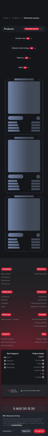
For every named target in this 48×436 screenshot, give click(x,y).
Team (3, 307)
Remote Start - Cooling (10, 319)
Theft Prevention (40, 274)
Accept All (39, 431)
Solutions (41, 269)
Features (6, 315)
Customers (5, 297)
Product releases (40, 326)
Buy (44, 334)
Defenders (6, 292)
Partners (4, 300)
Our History (5, 277)
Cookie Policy (16, 425)
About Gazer (6, 274)
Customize (8, 431)
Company (6, 269)
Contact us (5, 284)
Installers (4, 303)
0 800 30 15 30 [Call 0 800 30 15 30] (24, 409)
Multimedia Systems (39, 303)
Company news (41, 323)
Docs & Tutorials (7, 339)
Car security (42, 300)
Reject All (26, 431)
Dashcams (43, 297)
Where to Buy (42, 339)
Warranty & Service (8, 342)
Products (42, 292)
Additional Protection (39, 307)
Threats (42, 315)
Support (6, 334)
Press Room (5, 280)
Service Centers (7, 346)
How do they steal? (39, 319)
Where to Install (41, 342)
